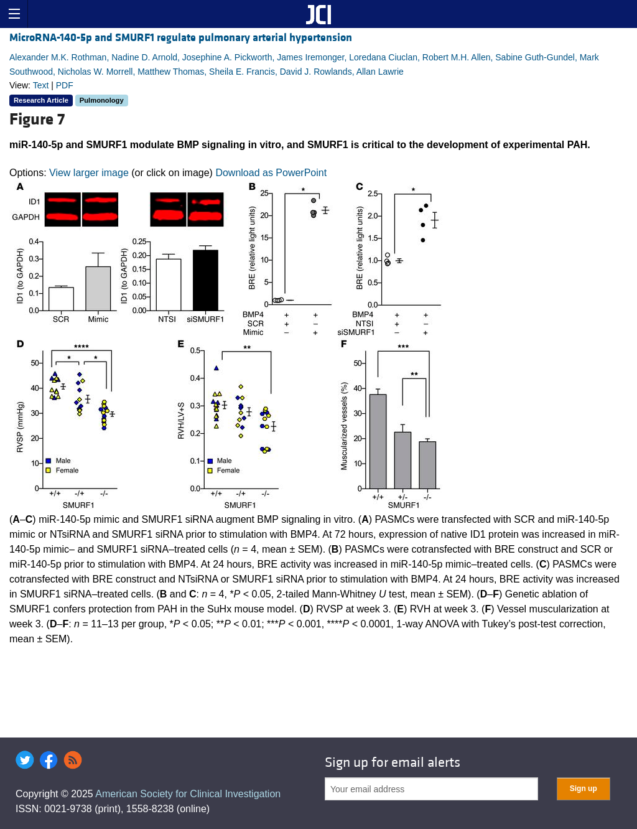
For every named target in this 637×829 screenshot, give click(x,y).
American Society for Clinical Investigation (188, 794)
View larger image (89, 172)
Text (41, 85)
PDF (64, 85)
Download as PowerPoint (271, 172)
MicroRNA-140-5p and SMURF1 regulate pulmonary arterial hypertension (180, 37)
